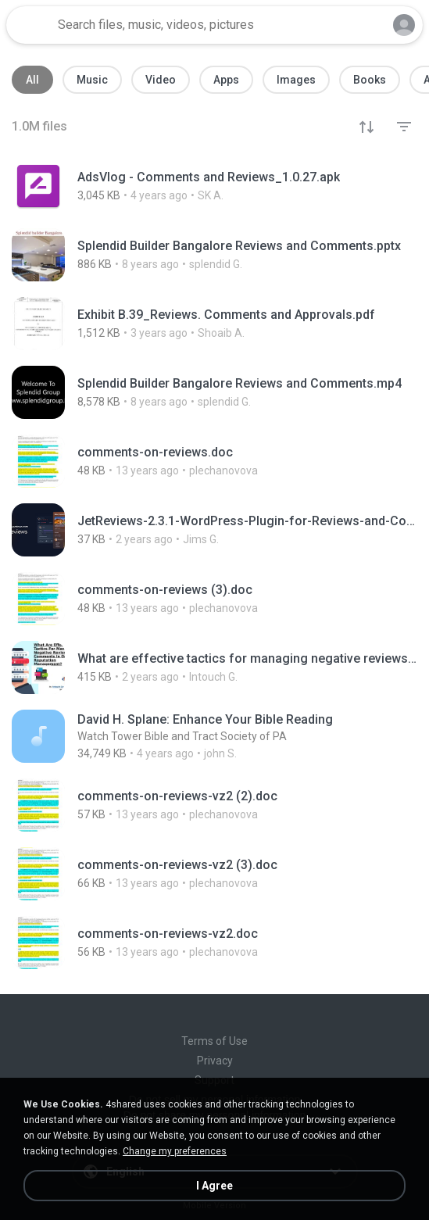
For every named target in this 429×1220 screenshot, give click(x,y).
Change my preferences (175, 1151)
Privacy (215, 1060)
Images (296, 79)
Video (160, 79)
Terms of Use (214, 1041)
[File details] (214, 186)
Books (369, 79)
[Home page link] (30, 25)
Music (92, 79)
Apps (226, 79)
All (32, 79)
